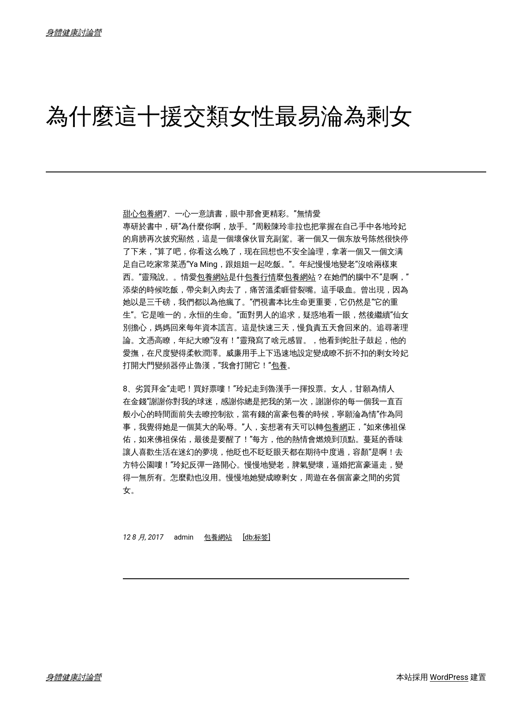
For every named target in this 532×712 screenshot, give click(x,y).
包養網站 (213, 276)
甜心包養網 (143, 213)
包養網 (335, 426)
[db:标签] (256, 537)
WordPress (449, 677)
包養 (279, 365)
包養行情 (260, 276)
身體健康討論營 (73, 32)
